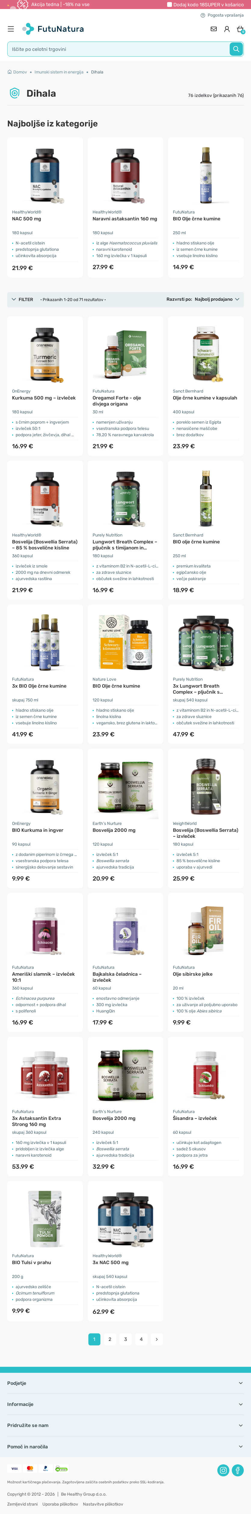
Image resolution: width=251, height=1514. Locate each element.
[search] (125, 49)
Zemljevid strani (22, 1504)
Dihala (97, 72)
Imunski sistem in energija (59, 72)
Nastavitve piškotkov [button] (103, 1504)
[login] (227, 29)
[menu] (12, 29)
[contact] (213, 29)
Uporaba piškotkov (60, 1504)
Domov (17, 72)
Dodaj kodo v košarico (208, 5)
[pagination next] (157, 1339)
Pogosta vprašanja (222, 15)
